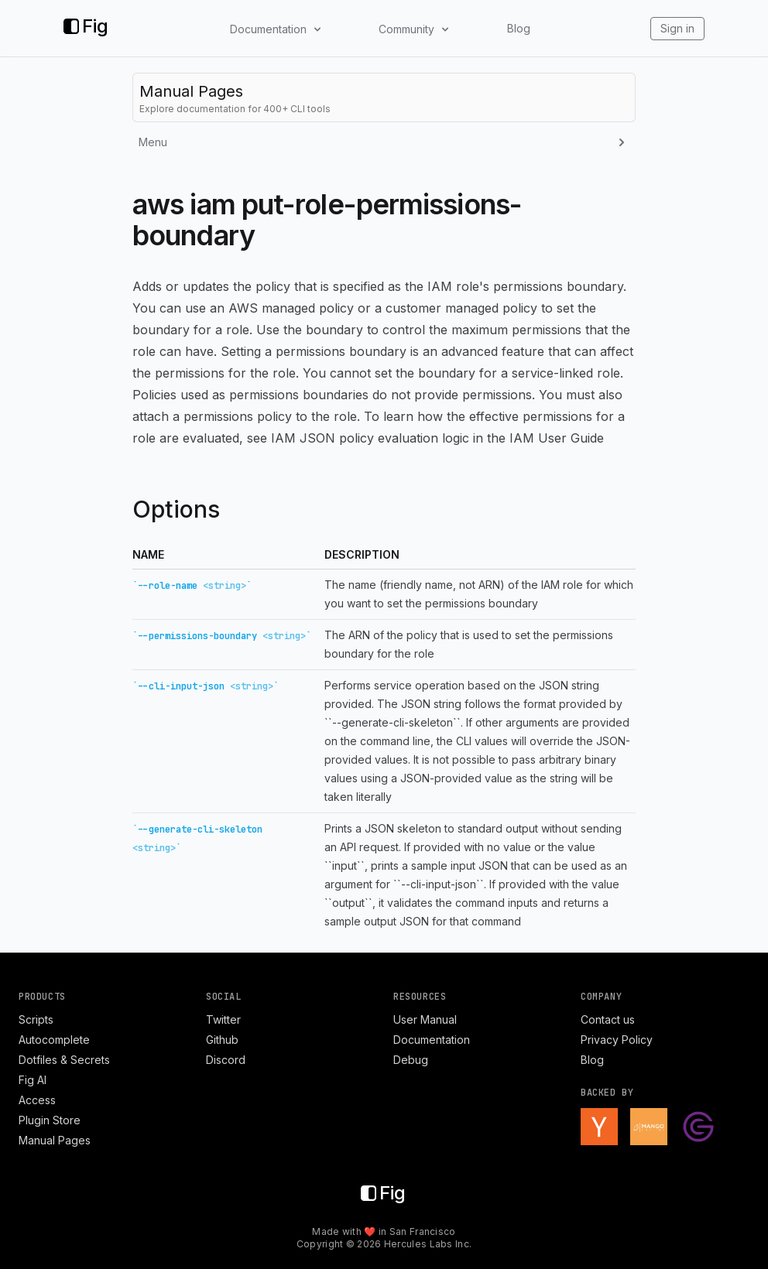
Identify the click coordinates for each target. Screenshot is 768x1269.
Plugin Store (50, 1120)
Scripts (36, 1019)
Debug (410, 1059)
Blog (518, 28)
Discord (225, 1059)
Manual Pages (55, 1140)
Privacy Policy (617, 1039)
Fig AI (32, 1079)
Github (222, 1039)
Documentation (431, 1039)
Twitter (223, 1019)
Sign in (677, 28)
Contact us (608, 1019)
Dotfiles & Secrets (64, 1059)
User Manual (425, 1019)
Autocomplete (54, 1039)
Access (37, 1100)
